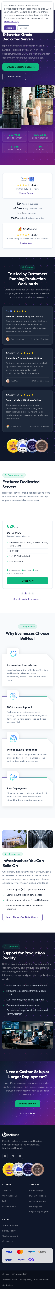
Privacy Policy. (11, 21)
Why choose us (9, 1195)
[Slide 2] (26, 593)
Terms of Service (10, 1225)
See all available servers (27, 599)
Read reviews (27, 243)
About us (6, 1190)
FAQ (4, 1201)
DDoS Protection (37, 1195)
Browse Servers (27, 1103)
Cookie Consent (10, 1236)
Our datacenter (9, 1206)
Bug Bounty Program (39, 1211)
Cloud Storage (36, 1190)
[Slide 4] (32, 593)
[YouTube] (20, 1156)
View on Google (27, 193)
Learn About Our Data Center (22, 917)
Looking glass (35, 1206)
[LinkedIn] (12, 1156)
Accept (10, 27)
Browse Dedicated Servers (21, 66)
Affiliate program (37, 1201)
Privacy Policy (9, 1230)
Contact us (7, 1241)
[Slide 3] (29, 593)
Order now (27, 580)
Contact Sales (14, 76)
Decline (23, 27)
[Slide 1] (22, 593)
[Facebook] (5, 1156)
